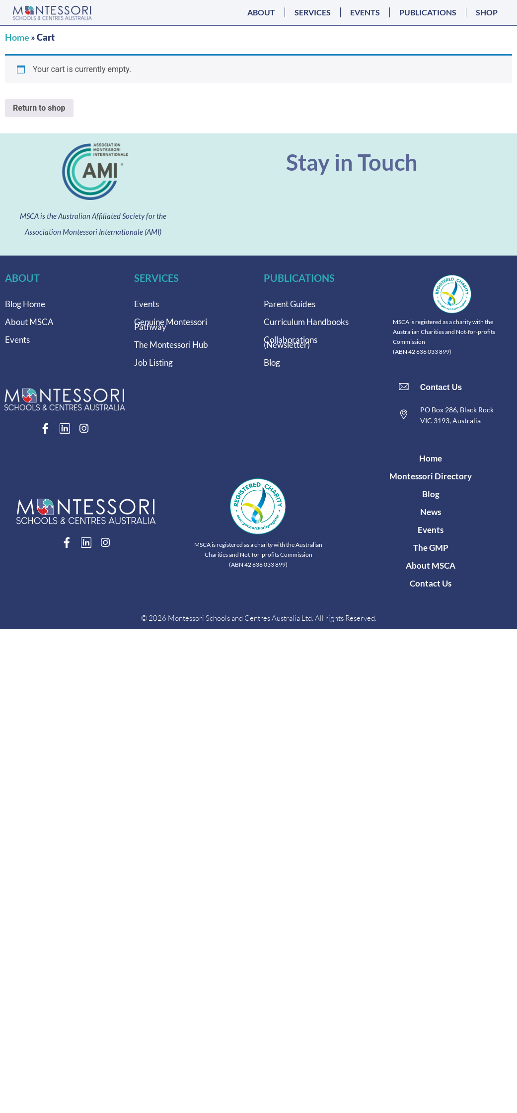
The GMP (430, 547)
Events (17, 339)
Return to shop (39, 108)
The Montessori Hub (171, 344)
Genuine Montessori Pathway (170, 324)
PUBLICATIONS (427, 12)
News (430, 512)
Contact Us (441, 387)
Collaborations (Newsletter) (290, 342)
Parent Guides (289, 304)
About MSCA (29, 322)
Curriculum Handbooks (306, 322)
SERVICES (313, 12)
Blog (272, 362)
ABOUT (261, 12)
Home (17, 37)
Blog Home (25, 304)
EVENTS (365, 12)
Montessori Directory (430, 476)
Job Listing (153, 362)
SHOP (487, 12)
